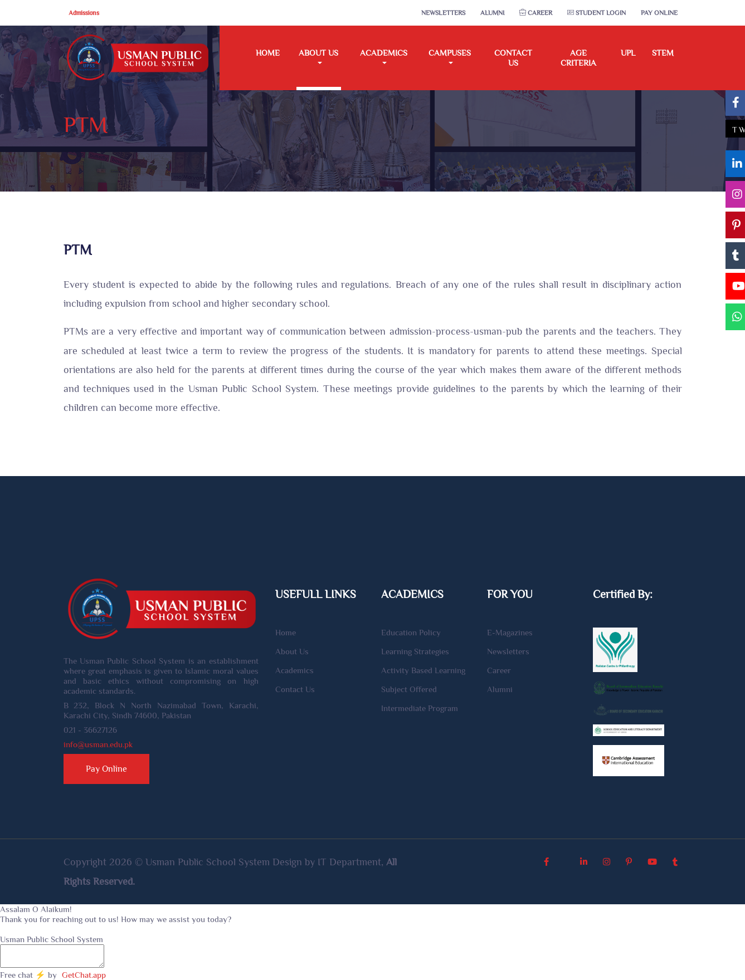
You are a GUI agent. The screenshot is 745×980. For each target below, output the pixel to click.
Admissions (84, 13)
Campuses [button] (450, 52)
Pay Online (659, 13)
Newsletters (443, 13)
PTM (86, 124)
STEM (663, 52)
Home (268, 52)
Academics (294, 670)
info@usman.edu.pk (98, 744)
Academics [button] (383, 52)
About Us (292, 651)
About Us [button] (318, 52)
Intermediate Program (419, 708)
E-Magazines (510, 632)
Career (535, 13)
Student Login (596, 13)
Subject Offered (409, 689)
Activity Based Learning (423, 670)
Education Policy (411, 632)
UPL (628, 52)
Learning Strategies (415, 651)
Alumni (492, 13)
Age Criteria (578, 57)
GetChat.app (84, 974)
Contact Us (513, 57)
